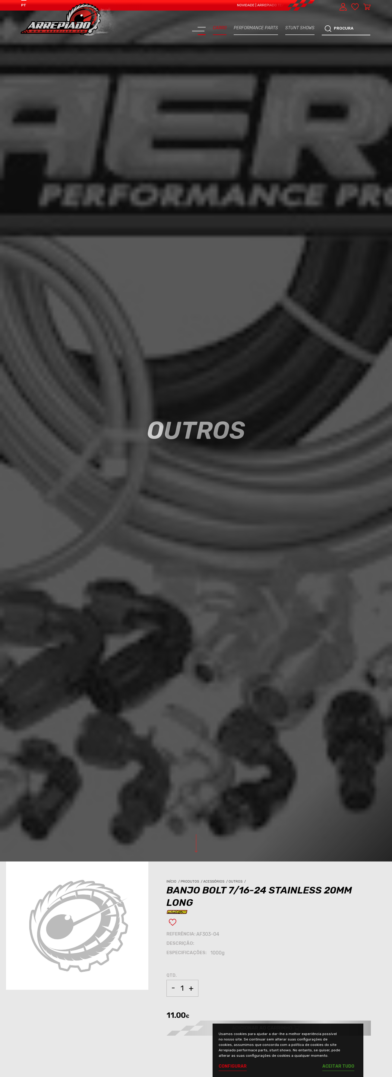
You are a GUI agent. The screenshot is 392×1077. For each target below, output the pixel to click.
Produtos (192, 882)
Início (173, 882)
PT (23, 5)
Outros (238, 882)
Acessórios (216, 882)
